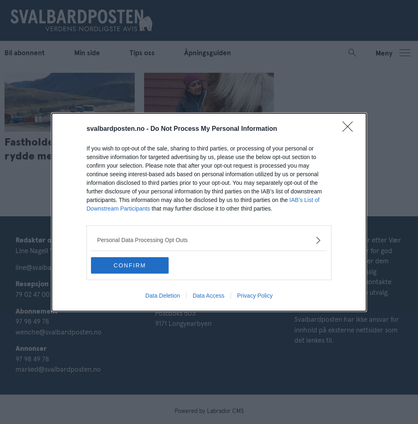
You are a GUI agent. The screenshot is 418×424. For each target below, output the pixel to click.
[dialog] (209, 212)
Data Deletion (162, 295)
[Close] (350, 129)
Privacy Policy (255, 295)
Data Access (209, 295)
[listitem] (209, 240)
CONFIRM (129, 265)
